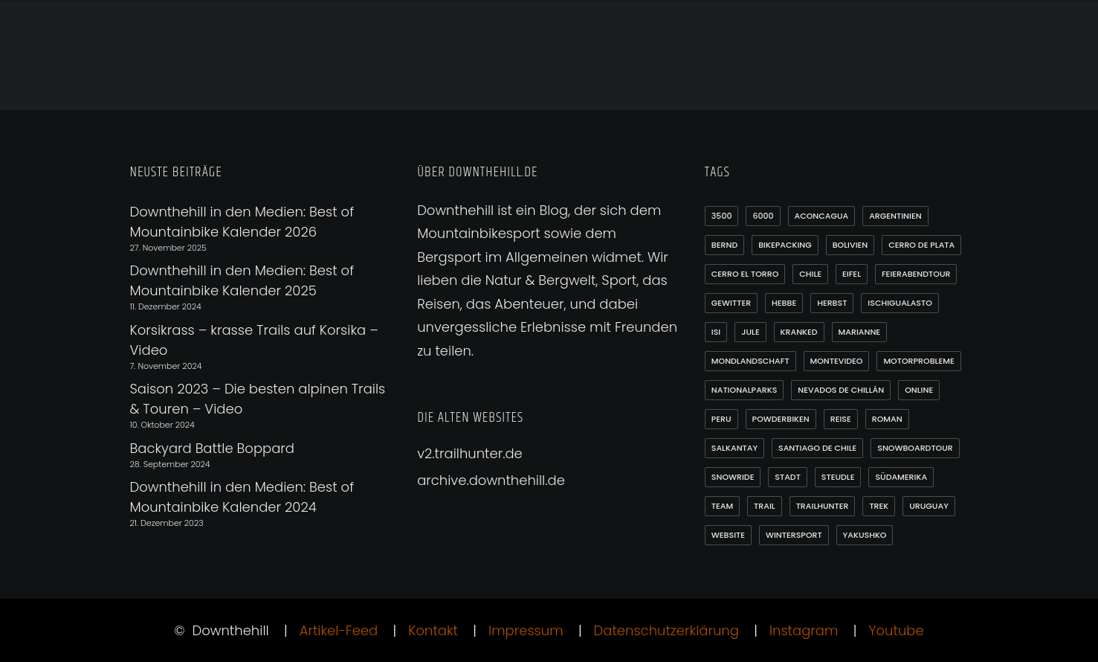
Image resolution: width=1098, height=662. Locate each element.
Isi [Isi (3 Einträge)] (715, 332)
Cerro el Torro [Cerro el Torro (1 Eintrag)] (745, 274)
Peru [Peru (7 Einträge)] (721, 419)
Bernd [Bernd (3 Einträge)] (724, 245)
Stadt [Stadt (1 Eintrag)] (788, 477)
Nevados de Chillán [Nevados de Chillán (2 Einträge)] (841, 390)
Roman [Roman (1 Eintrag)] (887, 419)
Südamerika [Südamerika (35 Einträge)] (901, 477)
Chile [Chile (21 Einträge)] (810, 274)
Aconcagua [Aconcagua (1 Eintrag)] (822, 216)
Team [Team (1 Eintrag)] (722, 506)
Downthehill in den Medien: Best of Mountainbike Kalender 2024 (242, 497)
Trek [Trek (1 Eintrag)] (878, 506)
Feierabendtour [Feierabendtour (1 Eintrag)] (916, 274)
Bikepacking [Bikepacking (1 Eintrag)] (785, 245)
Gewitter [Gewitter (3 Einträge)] (731, 303)
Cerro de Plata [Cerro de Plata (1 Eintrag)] (921, 245)
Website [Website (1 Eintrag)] (728, 535)
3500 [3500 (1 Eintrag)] (721, 216)
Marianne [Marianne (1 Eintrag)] (860, 332)
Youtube (895, 630)
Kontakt (433, 630)
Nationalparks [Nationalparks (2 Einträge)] (744, 390)
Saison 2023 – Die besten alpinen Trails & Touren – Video (258, 398)
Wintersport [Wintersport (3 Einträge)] (794, 535)
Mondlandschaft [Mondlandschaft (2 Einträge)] (750, 361)
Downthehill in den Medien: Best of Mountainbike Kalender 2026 (242, 221)
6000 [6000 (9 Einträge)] (762, 216)
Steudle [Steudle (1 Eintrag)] (838, 477)
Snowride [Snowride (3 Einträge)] (733, 477)
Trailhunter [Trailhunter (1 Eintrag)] (822, 506)
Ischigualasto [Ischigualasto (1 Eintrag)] (900, 303)
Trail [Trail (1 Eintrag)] (764, 506)
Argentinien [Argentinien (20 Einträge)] (895, 216)
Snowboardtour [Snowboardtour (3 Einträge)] (915, 448)
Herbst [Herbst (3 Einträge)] (832, 303)
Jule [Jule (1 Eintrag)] (750, 332)
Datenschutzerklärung (666, 630)
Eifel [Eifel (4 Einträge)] (851, 274)
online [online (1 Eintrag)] (919, 390)
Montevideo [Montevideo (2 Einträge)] (836, 361)
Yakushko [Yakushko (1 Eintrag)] (865, 535)
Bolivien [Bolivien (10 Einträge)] (850, 245)
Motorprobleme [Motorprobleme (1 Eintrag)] (918, 361)
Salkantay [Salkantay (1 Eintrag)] (734, 448)
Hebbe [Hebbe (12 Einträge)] (784, 303)
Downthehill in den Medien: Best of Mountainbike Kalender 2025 (242, 280)
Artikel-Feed (339, 630)
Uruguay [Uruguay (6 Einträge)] (929, 506)
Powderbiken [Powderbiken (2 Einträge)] (781, 419)
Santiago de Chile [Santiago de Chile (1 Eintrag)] (817, 448)
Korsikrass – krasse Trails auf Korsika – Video (254, 340)
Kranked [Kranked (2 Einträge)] (799, 332)
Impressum (525, 630)
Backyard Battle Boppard (212, 448)
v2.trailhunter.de (470, 453)
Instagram (803, 630)
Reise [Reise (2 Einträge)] (840, 419)
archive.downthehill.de (491, 480)
